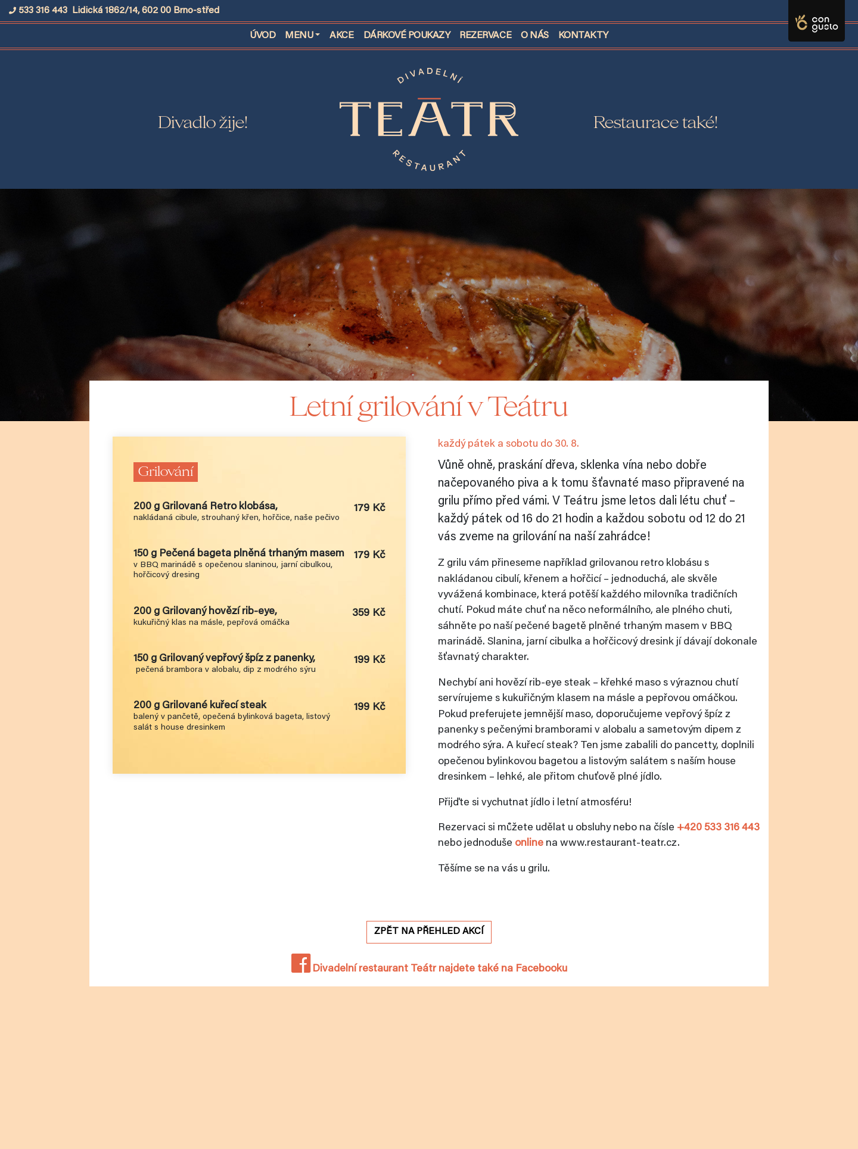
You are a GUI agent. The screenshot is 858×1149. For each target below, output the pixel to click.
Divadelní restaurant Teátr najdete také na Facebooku (429, 969)
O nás (535, 36)
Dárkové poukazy (406, 36)
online (529, 843)
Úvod (265, 34)
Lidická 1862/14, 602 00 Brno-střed (145, 10)
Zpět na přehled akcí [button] (429, 931)
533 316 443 (42, 10)
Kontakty (583, 36)
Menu (299, 36)
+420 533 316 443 (718, 828)
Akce (341, 36)
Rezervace (485, 36)
